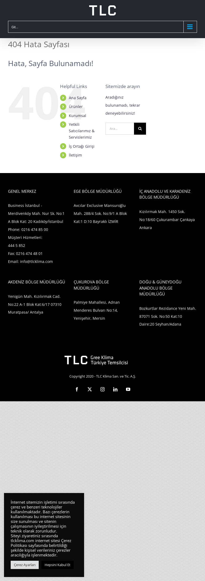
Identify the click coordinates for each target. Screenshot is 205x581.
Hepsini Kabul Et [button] (57, 564)
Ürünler (76, 106)
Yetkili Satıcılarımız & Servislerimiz (81, 131)
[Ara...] (119, 129)
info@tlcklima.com (36, 261)
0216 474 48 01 (29, 253)
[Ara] (140, 129)
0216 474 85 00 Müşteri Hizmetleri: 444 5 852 (28, 237)
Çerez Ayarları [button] (25, 564)
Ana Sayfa (77, 97)
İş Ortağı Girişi (81, 146)
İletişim (75, 155)
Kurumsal (77, 115)
